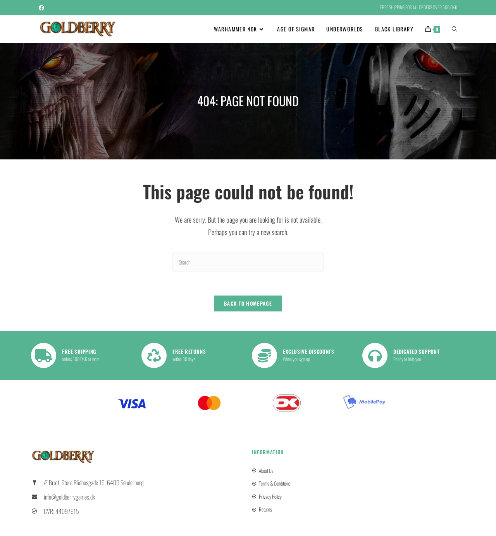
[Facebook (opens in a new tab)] (42, 7)
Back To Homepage (248, 303)
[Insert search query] (248, 262)
